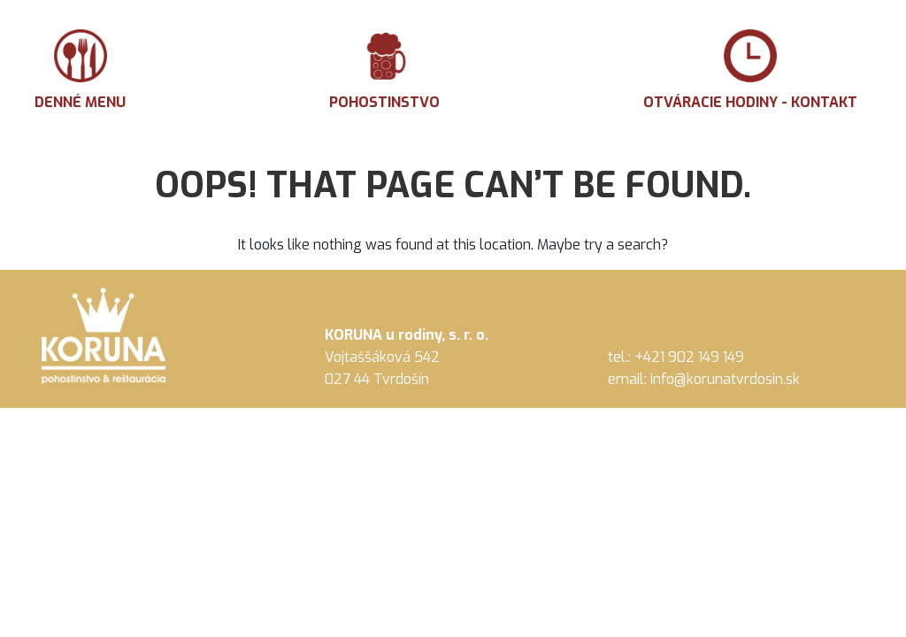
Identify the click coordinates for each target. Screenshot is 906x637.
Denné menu (80, 70)
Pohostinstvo (384, 70)
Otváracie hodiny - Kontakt (750, 70)
